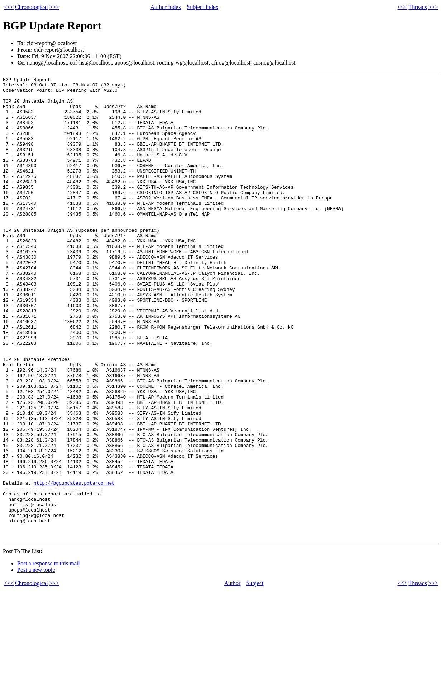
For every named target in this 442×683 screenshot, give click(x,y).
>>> (54, 7)
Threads (417, 7)
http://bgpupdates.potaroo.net (74, 564)
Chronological (31, 7)
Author (232, 676)
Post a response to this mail (48, 656)
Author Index (165, 7)
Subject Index (202, 7)
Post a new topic (36, 662)
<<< (9, 7)
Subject (254, 676)
